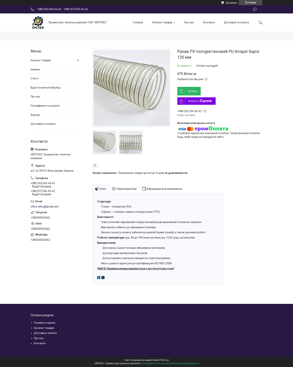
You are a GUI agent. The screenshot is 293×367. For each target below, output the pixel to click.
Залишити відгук (255, 9)
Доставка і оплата (45, 333)
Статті (34, 78)
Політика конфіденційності (184, 363)
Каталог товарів (162, 22)
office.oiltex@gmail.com (45, 206)
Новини (35, 69)
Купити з (200, 101)
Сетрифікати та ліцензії (45, 105)
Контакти (209, 22)
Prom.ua (164, 360)
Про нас (189, 22)
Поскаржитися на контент (155, 363)
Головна (138, 22)
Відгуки (35, 114)
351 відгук (231, 2)
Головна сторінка (44, 322)
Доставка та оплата (236, 22)
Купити (192, 91)
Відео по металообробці (46, 87)
